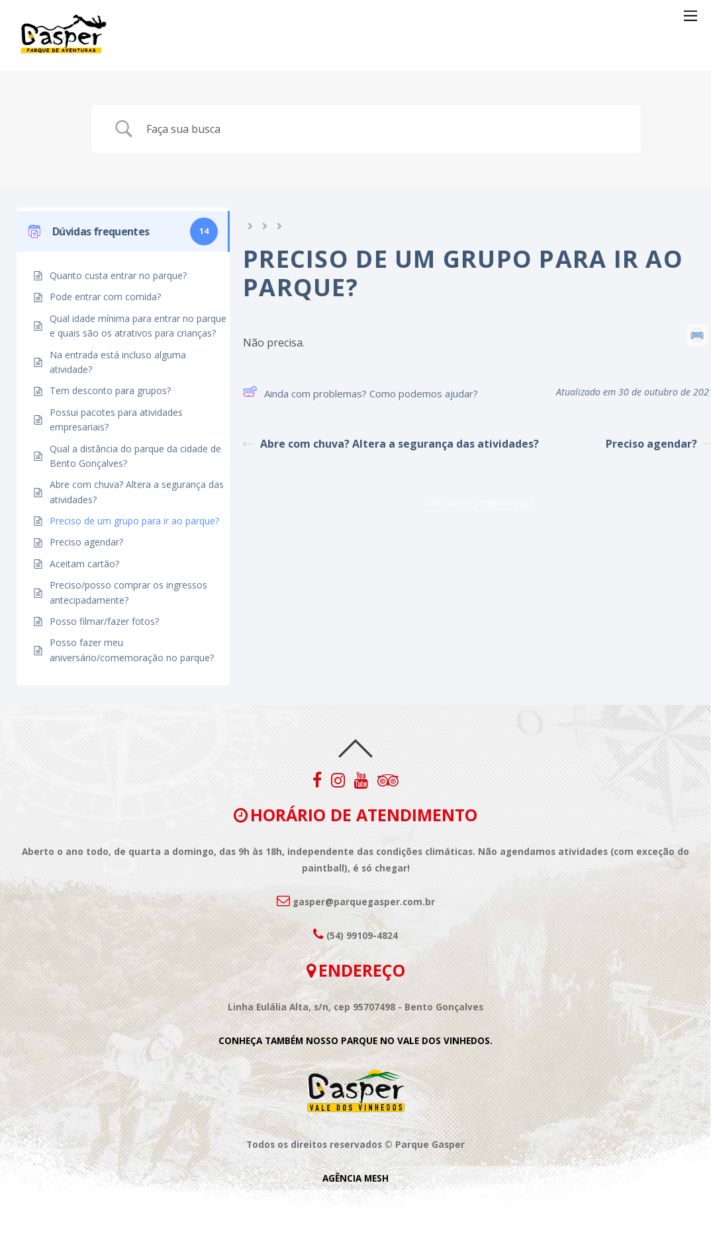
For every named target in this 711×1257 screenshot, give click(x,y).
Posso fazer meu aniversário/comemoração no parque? (132, 649)
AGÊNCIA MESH (355, 1178)
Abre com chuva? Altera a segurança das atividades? (137, 491)
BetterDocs (511, 502)
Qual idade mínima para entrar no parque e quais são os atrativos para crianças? (138, 325)
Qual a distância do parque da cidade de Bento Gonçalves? (135, 455)
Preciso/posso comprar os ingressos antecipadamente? (128, 592)
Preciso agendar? (86, 542)
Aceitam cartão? (84, 563)
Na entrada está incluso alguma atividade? (118, 362)
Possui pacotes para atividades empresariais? (116, 419)
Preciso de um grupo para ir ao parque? (134, 520)
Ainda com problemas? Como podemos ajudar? (360, 393)
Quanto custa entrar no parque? (118, 275)
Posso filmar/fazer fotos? (104, 621)
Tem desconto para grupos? (110, 390)
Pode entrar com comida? (105, 296)
